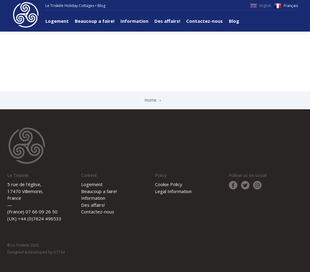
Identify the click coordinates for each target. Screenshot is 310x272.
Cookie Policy (168, 184)
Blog (101, 5)
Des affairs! (167, 21)
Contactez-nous (204, 21)
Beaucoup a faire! (94, 21)
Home (150, 100)
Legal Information (173, 191)
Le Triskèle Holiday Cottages (69, 5)
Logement (57, 21)
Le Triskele (25, 15)
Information (134, 21)
